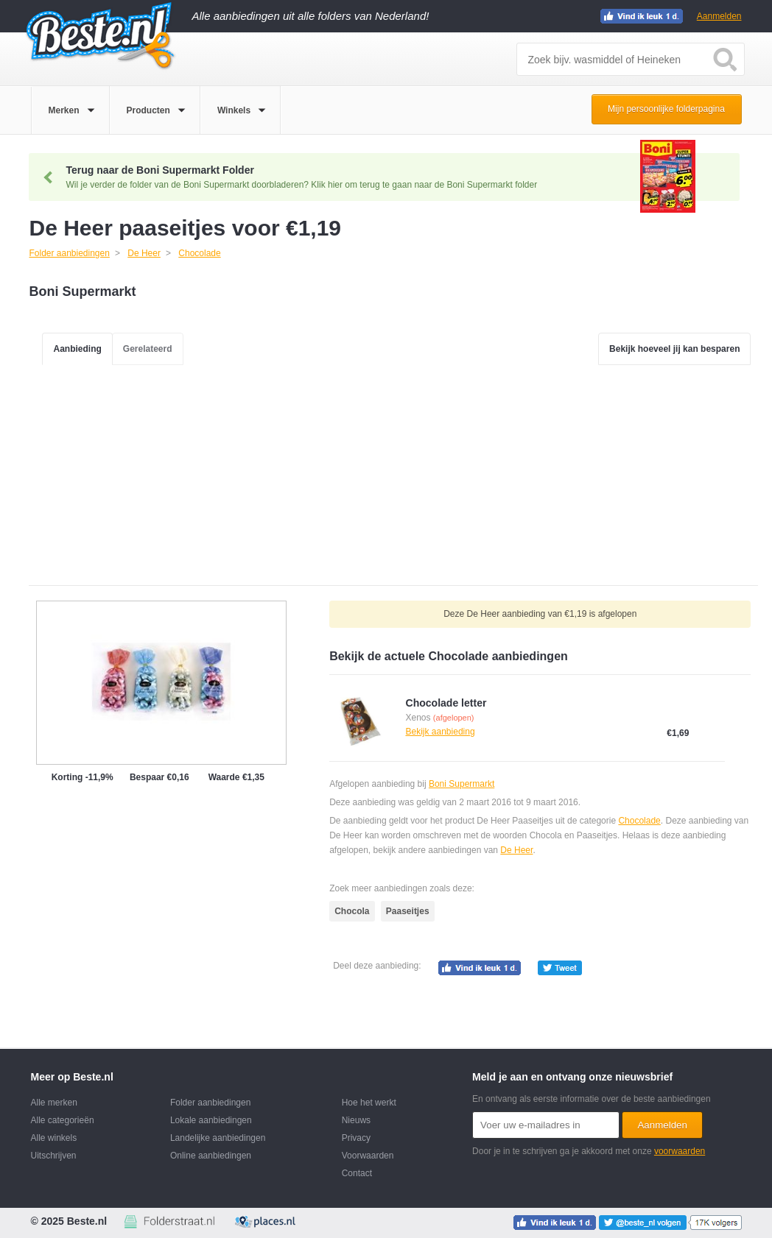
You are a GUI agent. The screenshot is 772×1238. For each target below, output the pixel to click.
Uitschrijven (54, 1155)
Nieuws (356, 1120)
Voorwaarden (368, 1155)
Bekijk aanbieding (440, 731)
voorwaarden (679, 1151)
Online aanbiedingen (210, 1155)
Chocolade (639, 821)
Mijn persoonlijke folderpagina (666, 109)
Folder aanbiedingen (210, 1102)
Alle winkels (54, 1138)
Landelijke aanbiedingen (217, 1138)
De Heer (516, 850)
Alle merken (54, 1102)
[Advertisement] (393, 475)
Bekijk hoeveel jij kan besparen (674, 349)
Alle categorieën (62, 1120)
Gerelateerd (147, 349)
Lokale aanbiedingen (211, 1120)
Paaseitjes (407, 911)
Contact (357, 1173)
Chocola (351, 911)
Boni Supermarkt (461, 784)
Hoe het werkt (369, 1102)
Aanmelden (719, 16)
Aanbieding (77, 349)
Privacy (356, 1138)
